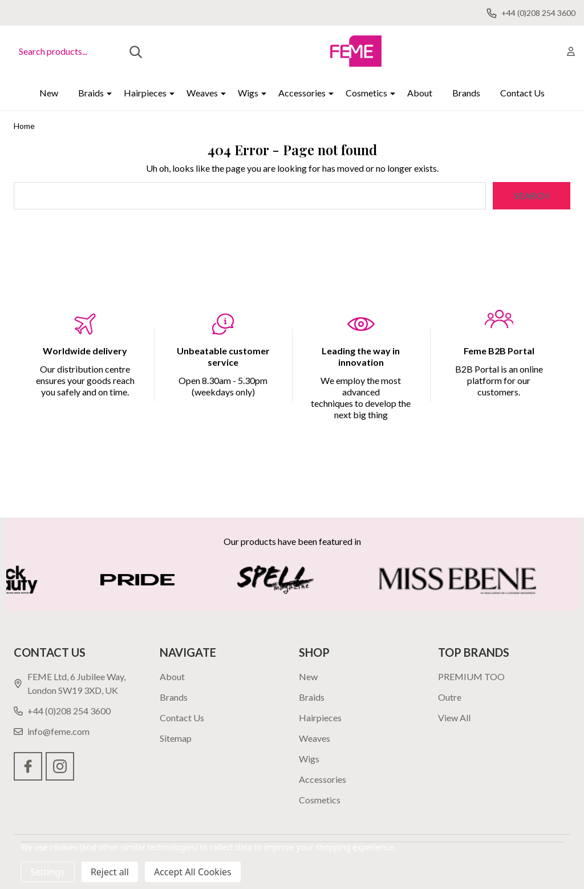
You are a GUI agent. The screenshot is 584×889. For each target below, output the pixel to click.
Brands (466, 92)
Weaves (202, 92)
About (419, 92)
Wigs (248, 92)
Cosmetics (366, 92)
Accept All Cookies (193, 872)
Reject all (110, 872)
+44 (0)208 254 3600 (62, 710)
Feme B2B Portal (499, 350)
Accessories (302, 92)
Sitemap (176, 738)
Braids (91, 92)
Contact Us (522, 92)
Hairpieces (145, 92)
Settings (47, 872)
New (48, 92)
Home (24, 126)
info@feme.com (52, 731)
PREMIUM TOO (471, 676)
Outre (449, 697)
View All (454, 717)
